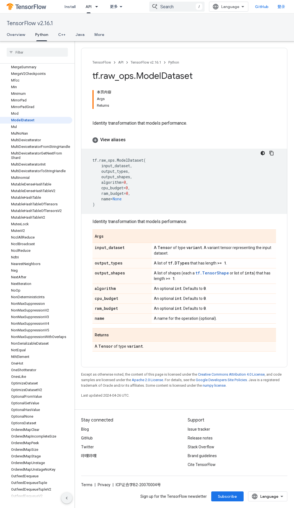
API (120, 62)
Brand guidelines (202, 456)
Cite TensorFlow (202, 464)
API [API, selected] (89, 6)
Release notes (200, 438)
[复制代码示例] (271, 153)
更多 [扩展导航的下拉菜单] (114, 6)
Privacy (104, 485)
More (99, 34)
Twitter (87, 447)
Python (173, 62)
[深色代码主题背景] (262, 153)
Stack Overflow (201, 447)
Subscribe (227, 496)
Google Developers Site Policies (221, 380)
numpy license (214, 385)
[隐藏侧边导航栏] (66, 498)
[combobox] (177, 7)
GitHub (262, 6)
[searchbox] (37, 52)
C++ (62, 34)
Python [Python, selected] (41, 34)
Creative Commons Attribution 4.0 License (231, 374)
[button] (184, 140)
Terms (86, 485)
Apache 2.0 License (147, 380)
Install (70, 6)
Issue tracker (199, 429)
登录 (281, 6)
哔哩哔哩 (89, 456)
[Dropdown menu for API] (98, 6)
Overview (16, 34)
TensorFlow (101, 62)
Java (80, 34)
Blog (85, 429)
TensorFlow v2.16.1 (30, 23)
